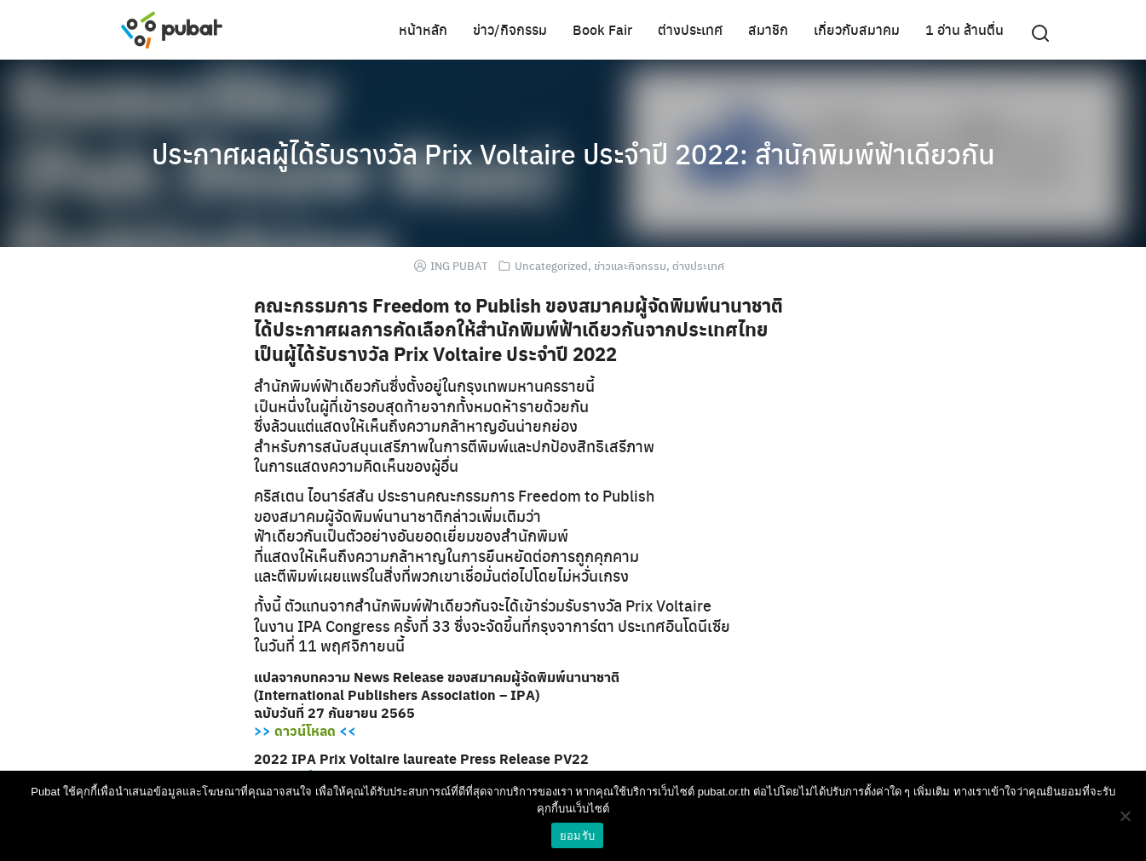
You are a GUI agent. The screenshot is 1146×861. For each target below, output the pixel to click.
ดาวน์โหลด (305, 730)
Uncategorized (551, 265)
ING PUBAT (458, 265)
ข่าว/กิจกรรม (510, 29)
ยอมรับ (577, 835)
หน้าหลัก (423, 29)
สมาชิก (768, 29)
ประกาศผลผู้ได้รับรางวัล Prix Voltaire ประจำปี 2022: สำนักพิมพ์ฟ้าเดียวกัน (573, 153)
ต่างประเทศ (690, 29)
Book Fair (602, 29)
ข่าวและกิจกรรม (630, 265)
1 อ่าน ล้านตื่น (964, 29)
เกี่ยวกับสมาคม (857, 29)
